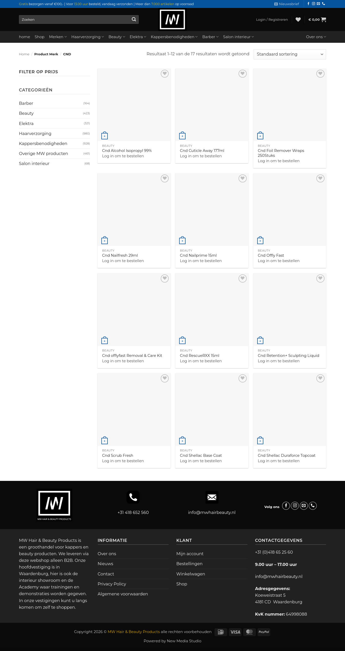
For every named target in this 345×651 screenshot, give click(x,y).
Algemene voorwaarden (123, 593)
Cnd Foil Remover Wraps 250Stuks (281, 153)
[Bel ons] (323, 4)
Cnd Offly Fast (271, 255)
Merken (58, 36)
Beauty (117, 36)
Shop (40, 37)
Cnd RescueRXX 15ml (199, 355)
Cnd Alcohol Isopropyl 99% (127, 150)
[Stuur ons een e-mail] (318, 4)
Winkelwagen (190, 573)
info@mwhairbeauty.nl (211, 512)
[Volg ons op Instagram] (313, 4)
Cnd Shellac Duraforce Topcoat (287, 455)
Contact (106, 573)
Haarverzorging (87, 36)
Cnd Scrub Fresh (117, 455)
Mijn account (189, 553)
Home (24, 54)
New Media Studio (184, 641)
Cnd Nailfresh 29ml (120, 255)
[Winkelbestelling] (290, 54)
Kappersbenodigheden (174, 36)
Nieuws (105, 563)
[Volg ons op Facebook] (308, 4)
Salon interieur (238, 36)
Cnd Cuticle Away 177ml (202, 150)
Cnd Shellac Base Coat (201, 455)
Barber (210, 36)
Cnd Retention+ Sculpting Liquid (288, 355)
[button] (286, 4)
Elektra (138, 36)
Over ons (316, 36)
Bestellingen (189, 563)
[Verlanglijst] (298, 19)
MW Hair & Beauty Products (134, 631)
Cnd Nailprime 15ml (198, 255)
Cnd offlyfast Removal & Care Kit (132, 355)
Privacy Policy (112, 583)
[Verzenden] (133, 19)
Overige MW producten (43, 153)
